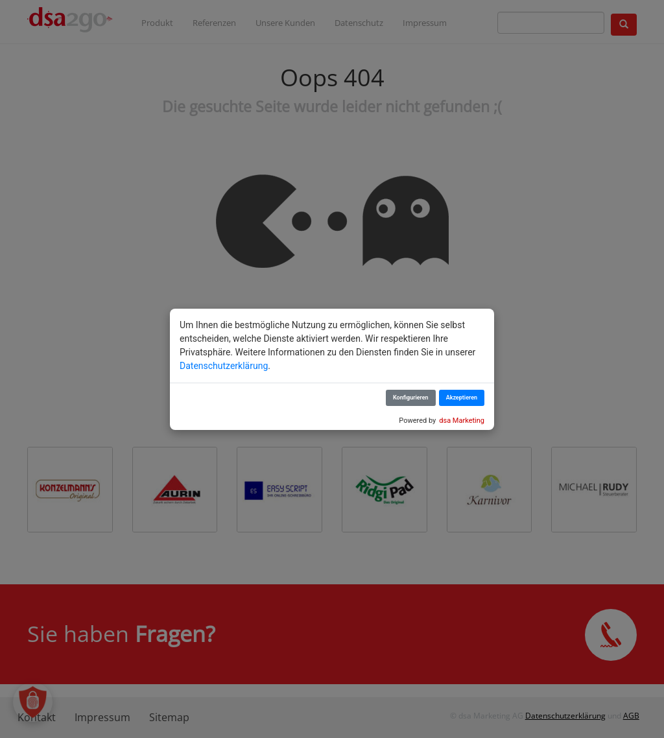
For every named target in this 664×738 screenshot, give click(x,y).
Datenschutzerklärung (224, 366)
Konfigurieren (411, 397)
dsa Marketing (461, 420)
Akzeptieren (461, 397)
